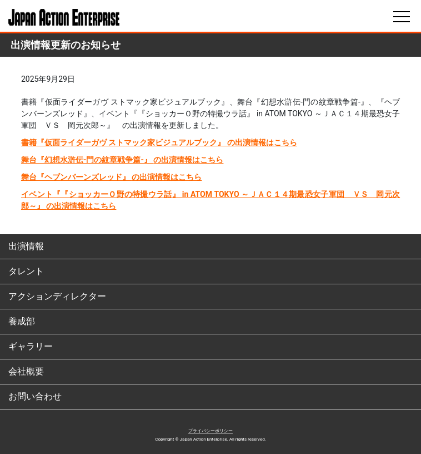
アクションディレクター (57, 296)
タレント (26, 271)
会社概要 (26, 371)
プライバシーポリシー (210, 430)
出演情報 (26, 246)
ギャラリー (30, 346)
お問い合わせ (35, 396)
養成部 (21, 321)
